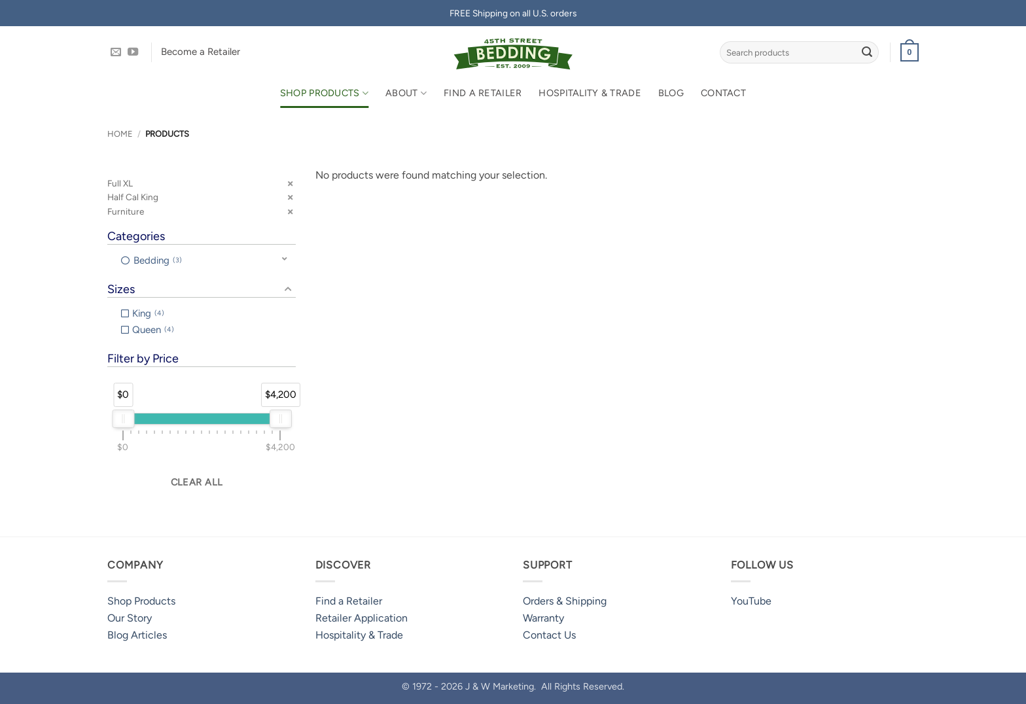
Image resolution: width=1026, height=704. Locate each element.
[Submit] (867, 52)
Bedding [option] (157, 260)
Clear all (197, 482)
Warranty (543, 618)
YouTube (751, 601)
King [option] (148, 313)
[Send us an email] (116, 52)
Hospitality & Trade (590, 93)
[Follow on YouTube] (133, 52)
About (406, 93)
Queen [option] (153, 330)
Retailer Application (361, 618)
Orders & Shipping (565, 601)
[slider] (123, 419)
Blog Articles (137, 635)
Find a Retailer (483, 93)
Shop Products (324, 93)
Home (120, 134)
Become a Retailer (200, 52)
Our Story (129, 618)
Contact (723, 93)
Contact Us (549, 635)
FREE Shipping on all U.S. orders (513, 13)
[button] (909, 52)
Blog (671, 93)
